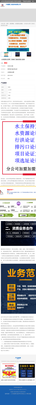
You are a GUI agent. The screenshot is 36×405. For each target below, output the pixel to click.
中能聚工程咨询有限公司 (15, 391)
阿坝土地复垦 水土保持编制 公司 (27, 380)
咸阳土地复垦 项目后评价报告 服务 (9, 380)
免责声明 (18, 393)
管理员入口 (23, 393)
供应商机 (12, 23)
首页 (7, 23)
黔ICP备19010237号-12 (22, 389)
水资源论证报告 (19, 23)
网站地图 (29, 393)
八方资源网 (13, 393)
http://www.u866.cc (5, 350)
